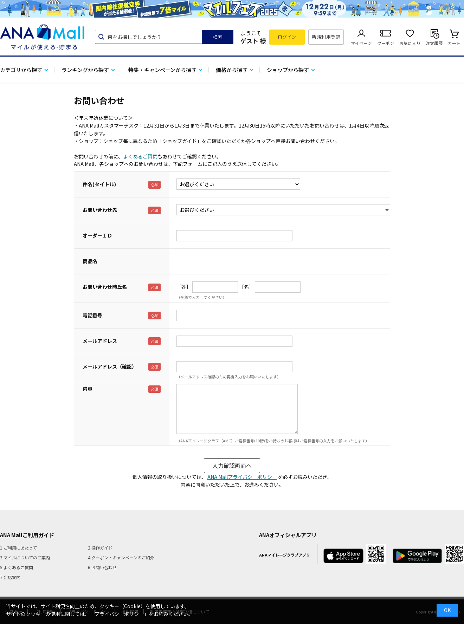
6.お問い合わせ (102, 567)
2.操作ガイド (100, 548)
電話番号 (92, 315)
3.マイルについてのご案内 (25, 557)
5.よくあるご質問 (16, 567)
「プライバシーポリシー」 (119, 613)
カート (454, 43)
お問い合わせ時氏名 (105, 286)
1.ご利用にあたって (18, 548)
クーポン (385, 43)
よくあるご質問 (140, 156)
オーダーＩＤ (97, 235)
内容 (87, 388)
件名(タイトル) (99, 184)
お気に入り (409, 43)
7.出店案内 (10, 577)
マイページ (361, 43)
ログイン (287, 36)
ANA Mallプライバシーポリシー (242, 476)
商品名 (90, 261)
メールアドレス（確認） (110, 366)
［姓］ (183, 286)
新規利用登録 (326, 36)
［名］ (246, 286)
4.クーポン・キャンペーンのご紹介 (121, 557)
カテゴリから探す (21, 69)
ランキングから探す (85, 69)
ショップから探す (288, 69)
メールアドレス (100, 340)
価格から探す (231, 69)
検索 (218, 36)
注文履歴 (434, 43)
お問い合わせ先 (100, 209)
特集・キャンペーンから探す (162, 69)
